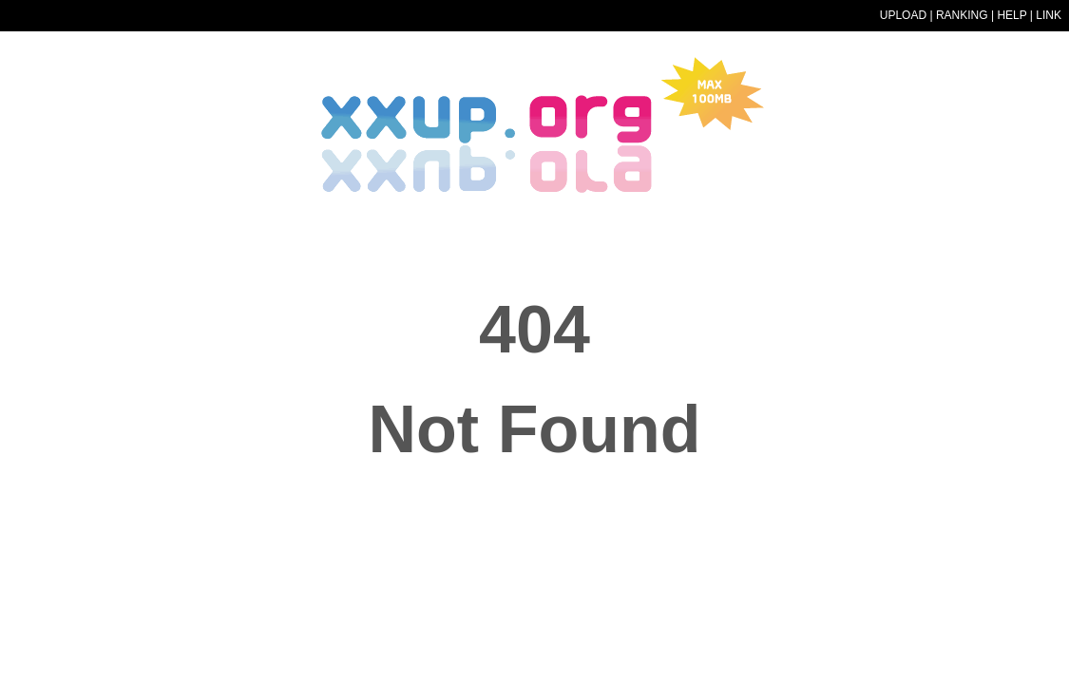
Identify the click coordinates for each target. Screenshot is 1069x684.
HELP (1011, 15)
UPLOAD (903, 15)
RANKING (962, 15)
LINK (1048, 15)
